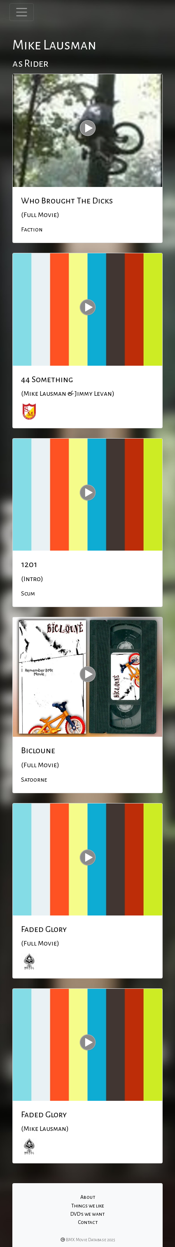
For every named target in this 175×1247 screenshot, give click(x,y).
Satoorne (34, 779)
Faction (31, 229)
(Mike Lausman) (45, 1129)
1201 (29, 564)
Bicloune (38, 750)
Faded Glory (44, 929)
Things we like (87, 1206)
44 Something (47, 379)
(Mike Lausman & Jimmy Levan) (67, 393)
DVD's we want (87, 1214)
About (87, 1197)
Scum (28, 593)
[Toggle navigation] (21, 12)
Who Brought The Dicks (67, 200)
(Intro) (32, 579)
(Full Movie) (40, 215)
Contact (88, 1222)
